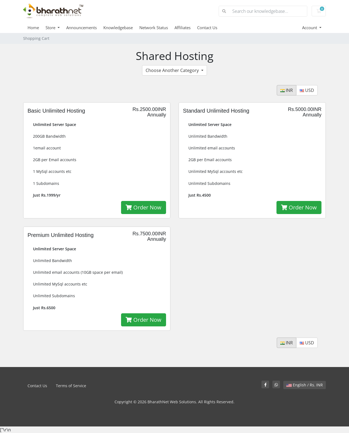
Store (51, 27)
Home (33, 27)
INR (286, 90)
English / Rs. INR (304, 384)
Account (310, 27)
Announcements (81, 27)
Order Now (143, 207)
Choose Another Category (173, 70)
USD (307, 90)
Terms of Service (71, 385)
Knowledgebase (118, 27)
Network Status (153, 27)
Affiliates (182, 27)
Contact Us (207, 27)
